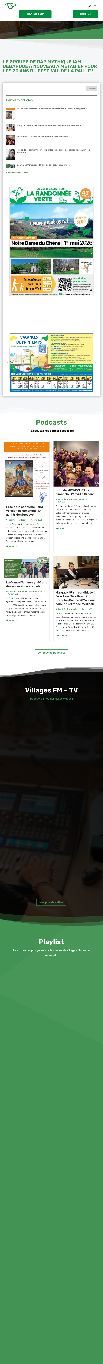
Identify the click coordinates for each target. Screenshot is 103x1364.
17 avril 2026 (36, 520)
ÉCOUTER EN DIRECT (35, 14)
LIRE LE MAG (85, 14)
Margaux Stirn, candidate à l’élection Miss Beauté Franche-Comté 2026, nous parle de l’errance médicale (75, 598)
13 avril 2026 (14, 594)
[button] (7, 242)
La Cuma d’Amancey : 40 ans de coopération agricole (43, 165)
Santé (81, 499)
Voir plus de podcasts (51, 652)
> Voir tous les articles (17, 172)
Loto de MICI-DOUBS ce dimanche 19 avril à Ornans (42, 136)
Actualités (11, 520)
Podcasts (23, 520)
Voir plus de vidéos (51, 902)
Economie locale (26, 592)
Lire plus (11, 546)
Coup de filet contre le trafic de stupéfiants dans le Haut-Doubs (49, 125)
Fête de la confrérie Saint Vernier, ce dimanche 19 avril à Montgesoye (52, 109)
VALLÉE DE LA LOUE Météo (51, 319)
